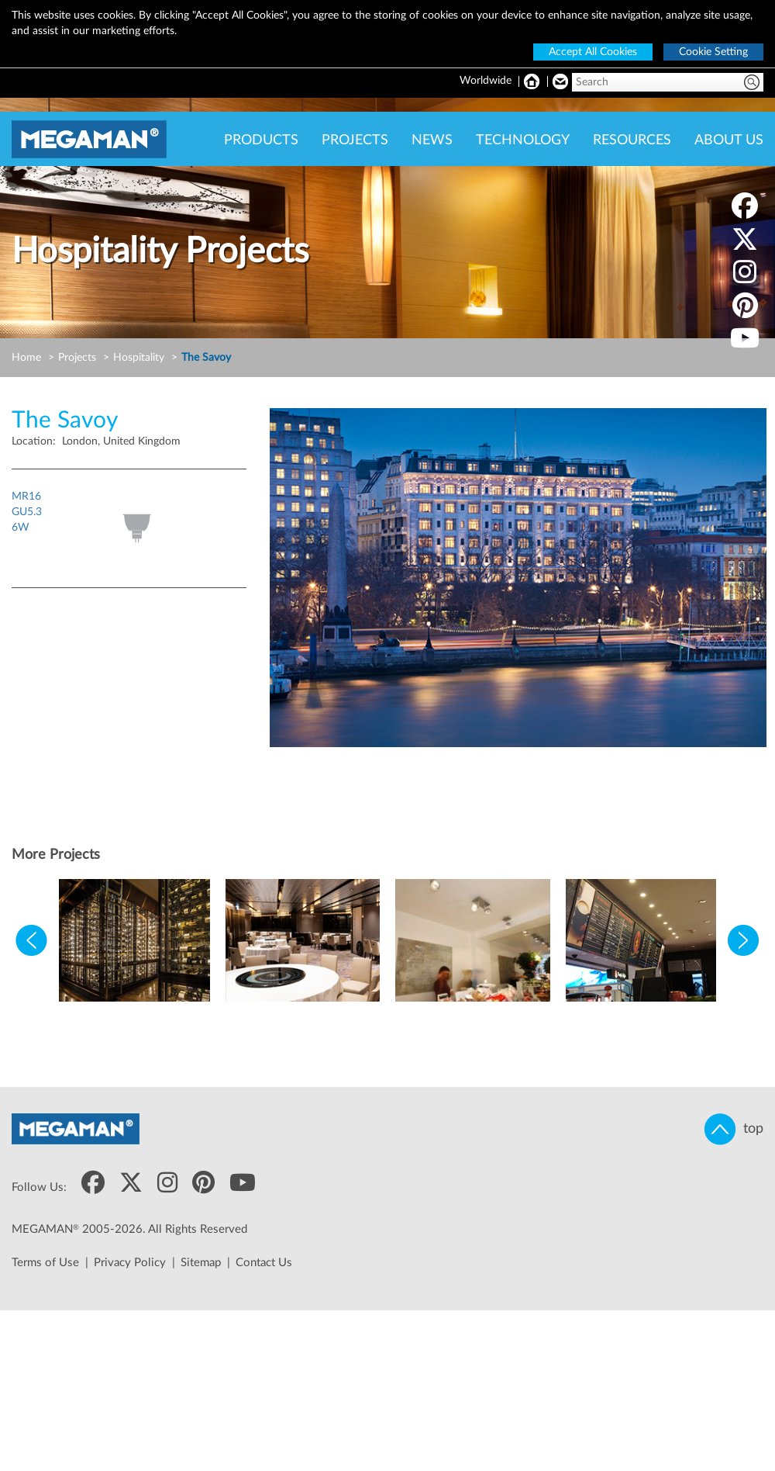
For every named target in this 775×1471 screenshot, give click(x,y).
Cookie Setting (713, 52)
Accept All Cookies (593, 52)
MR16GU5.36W (27, 512)
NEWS (432, 140)
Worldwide (486, 80)
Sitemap (201, 1263)
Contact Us (264, 1263)
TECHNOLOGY (523, 140)
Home (26, 357)
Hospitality (138, 357)
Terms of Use (45, 1263)
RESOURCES (632, 140)
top (733, 1129)
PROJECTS (355, 140)
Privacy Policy (130, 1263)
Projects (77, 357)
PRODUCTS (261, 140)
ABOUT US (728, 140)
